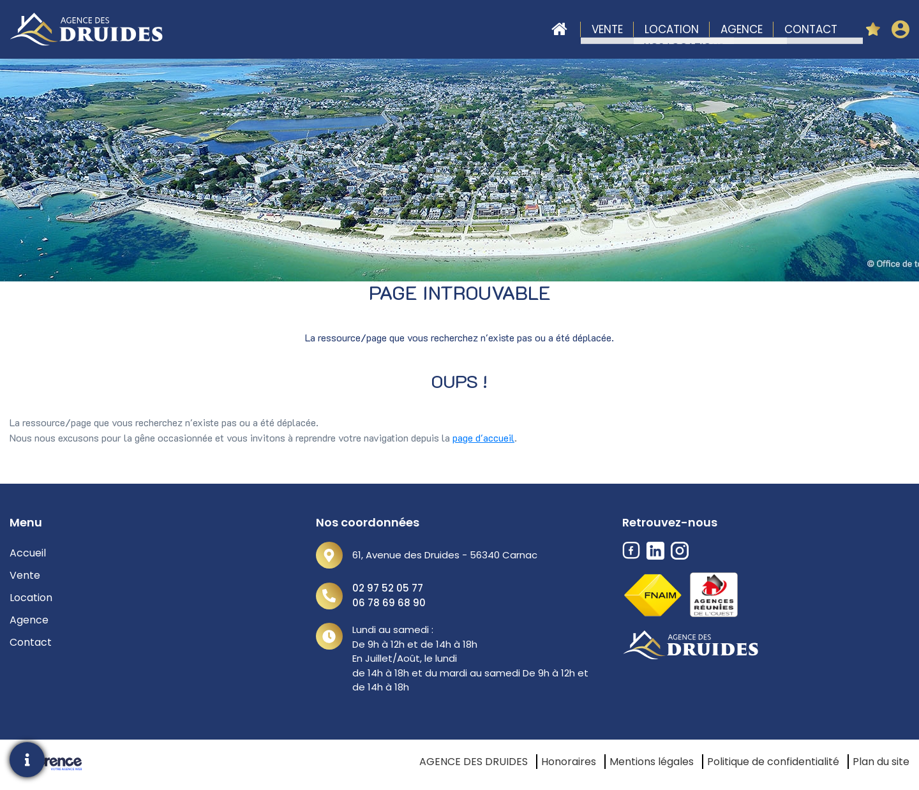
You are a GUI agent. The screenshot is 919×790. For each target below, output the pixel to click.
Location (672, 29)
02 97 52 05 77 (387, 588)
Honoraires (568, 761)
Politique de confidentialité (773, 761)
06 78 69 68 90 (389, 602)
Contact (810, 29)
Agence (742, 29)
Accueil (559, 29)
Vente (607, 29)
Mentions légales (651, 761)
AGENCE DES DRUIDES (473, 761)
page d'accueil (483, 437)
